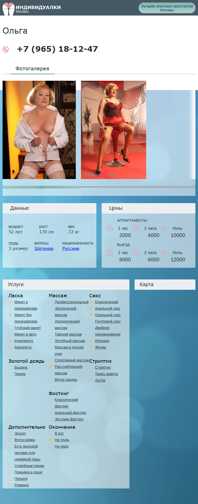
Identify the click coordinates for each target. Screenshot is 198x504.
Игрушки (102, 341)
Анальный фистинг (70, 413)
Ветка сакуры (66, 379)
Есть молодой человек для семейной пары (27, 452)
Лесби (100, 380)
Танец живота (106, 374)
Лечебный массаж (70, 341)
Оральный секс (108, 315)
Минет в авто (25, 334)
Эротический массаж (65, 311)
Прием (20, 374)
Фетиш (100, 347)
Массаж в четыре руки (69, 350)
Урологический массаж (67, 324)
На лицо (61, 446)
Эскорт (20, 433)
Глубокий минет (27, 328)
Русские (70, 248)
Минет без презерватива (25, 318)
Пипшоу (21, 479)
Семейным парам (29, 466)
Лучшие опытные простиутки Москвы (167, 8)
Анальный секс (107, 308)
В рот (59, 433)
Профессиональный (71, 302)
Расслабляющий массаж (68, 370)
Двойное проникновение (108, 331)
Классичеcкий (106, 302)
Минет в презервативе (25, 305)
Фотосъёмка (24, 440)
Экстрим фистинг (69, 419)
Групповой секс (108, 321)
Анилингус (23, 347)
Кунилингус (23, 341)
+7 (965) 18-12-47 (50, 49)
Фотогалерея (32, 68)
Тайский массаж (68, 334)
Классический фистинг (66, 403)
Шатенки (44, 248)
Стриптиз (103, 367)
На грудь (62, 440)
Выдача (20, 367)
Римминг (21, 485)
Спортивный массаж (72, 360)
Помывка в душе (28, 472)
